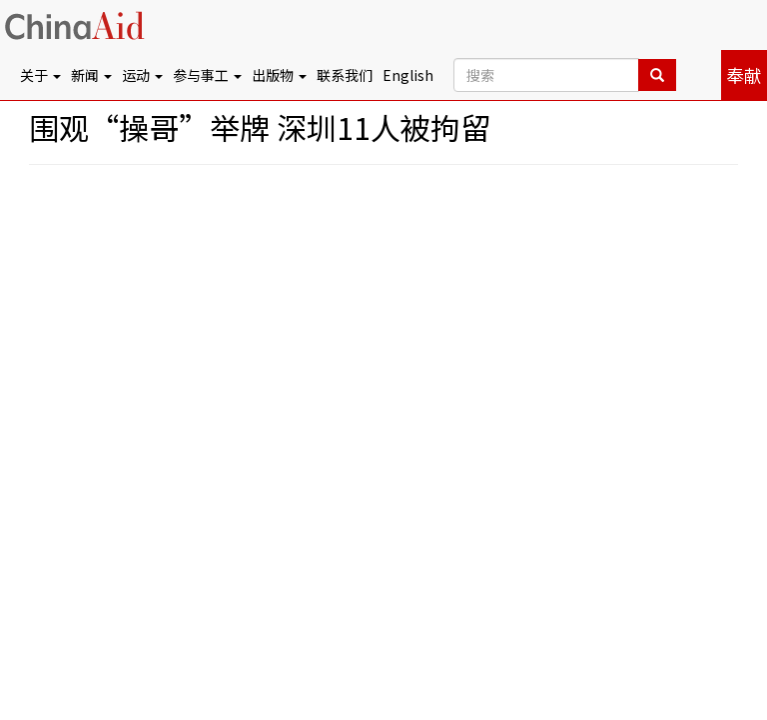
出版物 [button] (279, 75)
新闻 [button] (91, 75)
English (408, 75)
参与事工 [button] (207, 75)
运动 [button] (142, 75)
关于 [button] (40, 75)
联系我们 (345, 75)
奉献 (744, 75)
